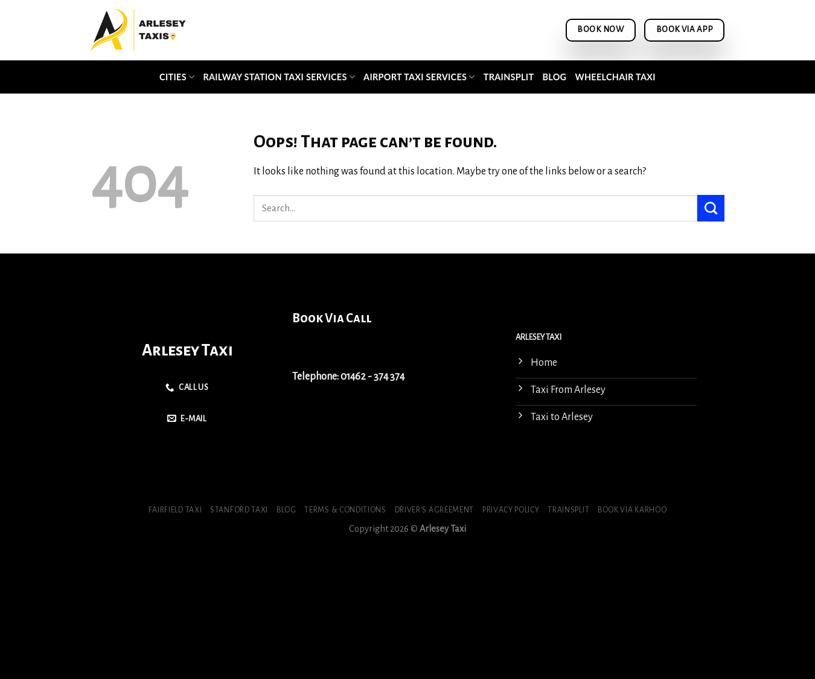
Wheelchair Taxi (615, 77)
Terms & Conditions (345, 510)
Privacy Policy (511, 510)
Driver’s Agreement (434, 510)
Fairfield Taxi (175, 510)
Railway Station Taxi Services (279, 77)
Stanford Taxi (239, 510)
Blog (554, 77)
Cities (176, 77)
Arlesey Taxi (187, 350)
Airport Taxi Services (419, 77)
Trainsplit (509, 77)
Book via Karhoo (632, 510)
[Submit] (710, 208)
